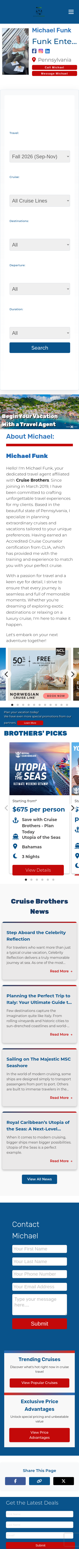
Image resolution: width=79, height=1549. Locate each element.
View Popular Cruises (39, 1383)
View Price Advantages (39, 1435)
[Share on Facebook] (15, 1481)
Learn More (30, 723)
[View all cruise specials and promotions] (39, 717)
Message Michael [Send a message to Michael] (54, 73)
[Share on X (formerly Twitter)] (63, 1481)
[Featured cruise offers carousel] (39, 808)
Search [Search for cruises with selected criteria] (39, 348)
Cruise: (14, 177)
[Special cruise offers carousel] (39, 674)
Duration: (16, 309)
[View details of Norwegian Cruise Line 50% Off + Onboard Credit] (39, 699)
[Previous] (6, 674)
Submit (39, 1323)
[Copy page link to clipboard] (39, 1481)
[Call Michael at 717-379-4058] (54, 67)
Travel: (14, 133)
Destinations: (19, 221)
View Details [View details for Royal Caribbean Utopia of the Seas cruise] (38, 870)
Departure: (17, 265)
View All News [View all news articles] (39, 1179)
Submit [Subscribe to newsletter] (41, 1545)
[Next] (72, 674)
